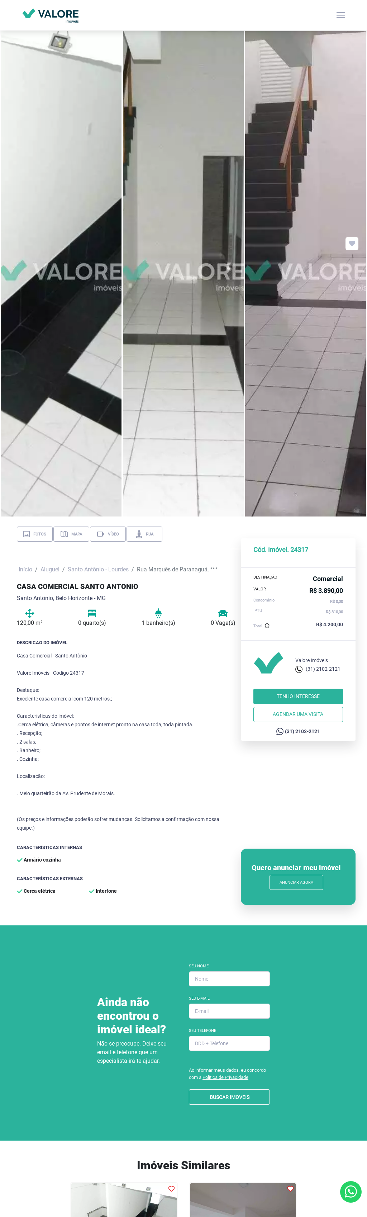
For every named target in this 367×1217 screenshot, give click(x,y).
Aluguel (49, 569)
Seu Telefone (202, 1030)
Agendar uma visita (298, 714)
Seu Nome (199, 966)
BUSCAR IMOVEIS (229, 1097)
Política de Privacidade (225, 1077)
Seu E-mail (199, 998)
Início (25, 569)
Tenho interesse (298, 696)
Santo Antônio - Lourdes (98, 569)
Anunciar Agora (296, 882)
